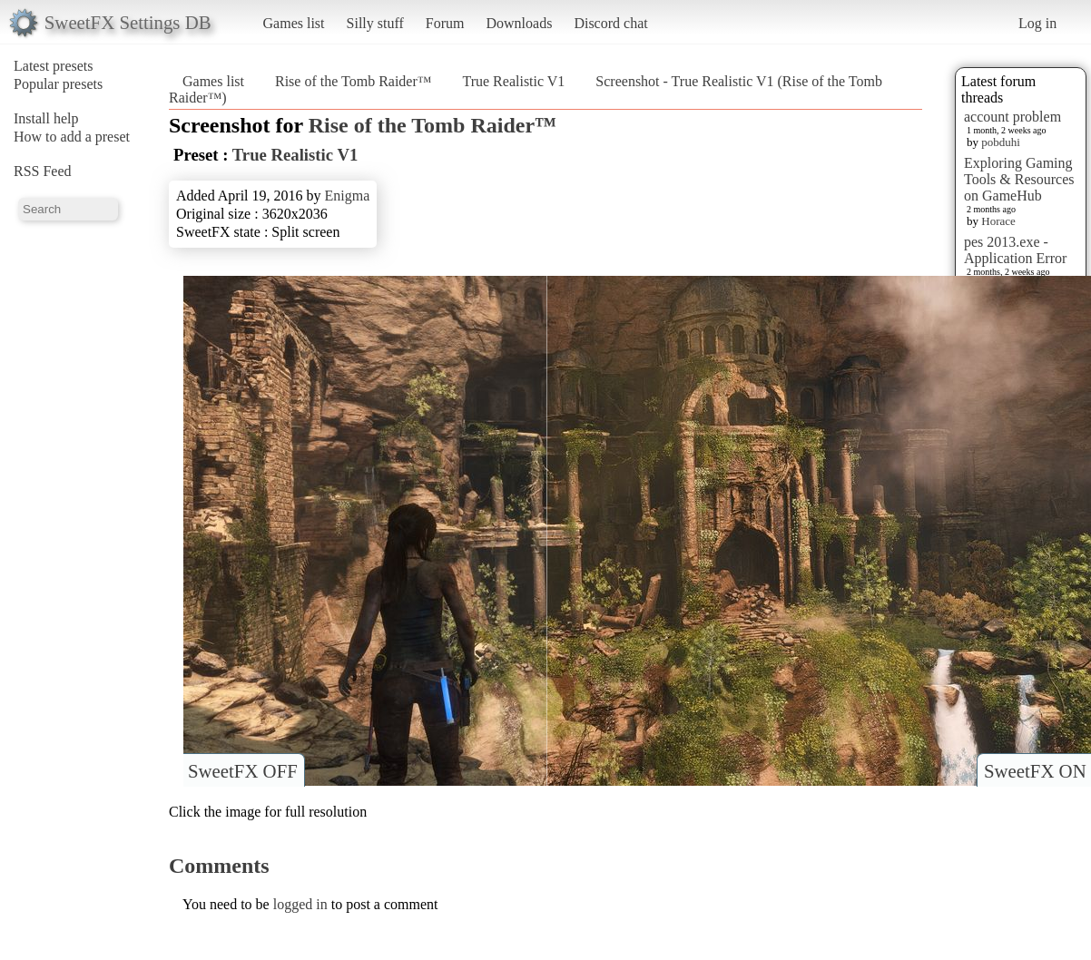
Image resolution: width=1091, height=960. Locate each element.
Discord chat (610, 23)
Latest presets (53, 65)
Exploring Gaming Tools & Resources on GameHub (1019, 179)
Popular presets (58, 84)
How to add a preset (72, 136)
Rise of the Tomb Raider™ (353, 81)
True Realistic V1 (513, 81)
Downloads (519, 23)
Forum (445, 23)
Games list (294, 23)
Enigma (347, 195)
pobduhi (1000, 142)
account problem (1012, 116)
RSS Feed (43, 171)
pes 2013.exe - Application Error (1015, 250)
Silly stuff (375, 23)
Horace (998, 221)
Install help (46, 118)
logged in (300, 904)
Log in (1037, 23)
